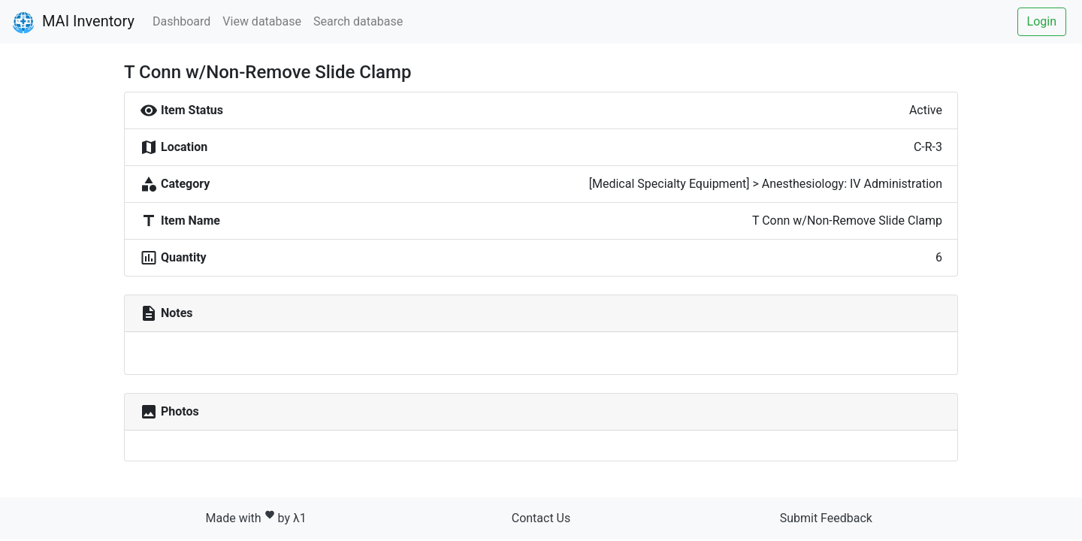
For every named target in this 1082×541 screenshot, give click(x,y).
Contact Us (541, 518)
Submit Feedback (826, 518)
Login (1041, 21)
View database (261, 21)
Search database (358, 21)
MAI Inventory (73, 22)
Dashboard (181, 21)
